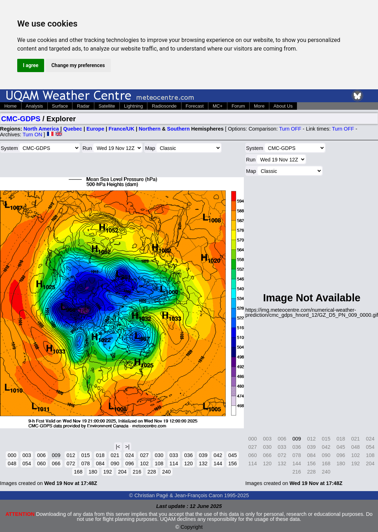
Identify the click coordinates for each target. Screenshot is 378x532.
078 (85, 463)
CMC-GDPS (21, 119)
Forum (238, 106)
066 (56, 463)
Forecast (195, 106)
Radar (83, 106)
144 (217, 463)
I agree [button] (30, 65)
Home (10, 106)
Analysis (34, 106)
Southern (178, 129)
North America (41, 129)
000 (12, 455)
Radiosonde (164, 106)
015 (85, 455)
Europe (95, 129)
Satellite (107, 106)
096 (129, 463)
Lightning (133, 106)
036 (188, 455)
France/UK (121, 129)
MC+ (218, 106)
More (259, 106)
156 (232, 463)
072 (70, 463)
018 (100, 455)
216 (137, 472)
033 (173, 455)
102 (144, 463)
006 (41, 455)
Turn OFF (290, 129)
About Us (283, 106)
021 (114, 455)
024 (129, 455)
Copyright (192, 527)
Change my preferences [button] (78, 65)
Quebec (72, 129)
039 (203, 455)
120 (188, 463)
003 (26, 455)
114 (173, 463)
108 (159, 463)
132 (203, 463)
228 (151, 472)
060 (41, 463)
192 (107, 472)
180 (93, 472)
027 (144, 455)
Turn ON (32, 134)
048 (12, 463)
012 (70, 455)
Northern (150, 129)
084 (100, 463)
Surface (60, 106)
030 (159, 455)
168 (78, 472)
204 (122, 472)
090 (114, 463)
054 (26, 463)
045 (232, 455)
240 (166, 472)
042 (217, 455)
